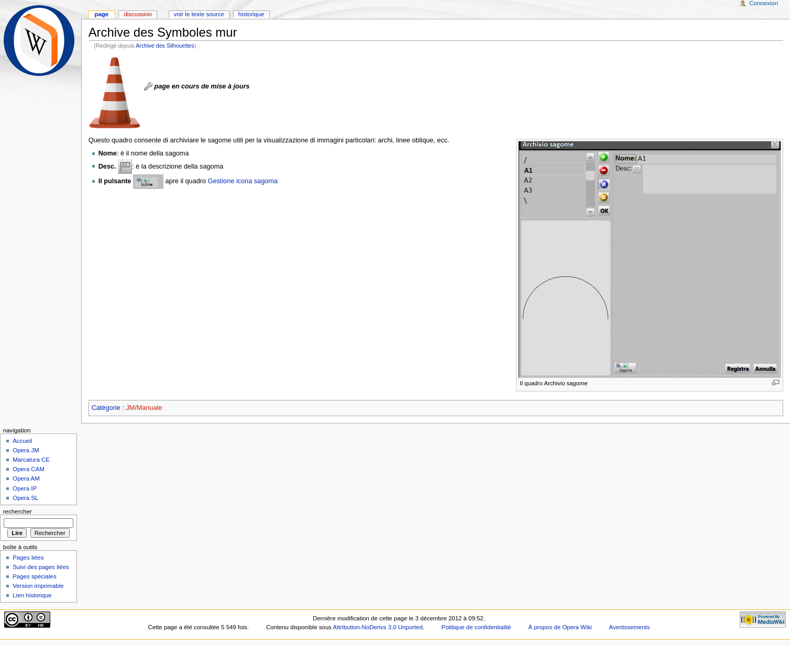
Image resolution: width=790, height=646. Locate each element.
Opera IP (25, 488)
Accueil (22, 441)
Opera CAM (28, 469)
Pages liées (28, 557)
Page (101, 14)
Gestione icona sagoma (243, 181)
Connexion (763, 3)
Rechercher (17, 511)
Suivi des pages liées (41, 567)
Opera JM (26, 450)
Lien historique (32, 595)
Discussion (137, 14)
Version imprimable (38, 586)
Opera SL (25, 498)
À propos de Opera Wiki (559, 627)
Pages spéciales (34, 576)
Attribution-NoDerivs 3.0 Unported (377, 627)
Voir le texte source (199, 14)
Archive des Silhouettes (165, 45)
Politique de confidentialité (476, 627)
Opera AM (26, 478)
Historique (251, 14)
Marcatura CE (31, 459)
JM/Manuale (144, 407)
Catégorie (106, 407)
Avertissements (629, 627)
